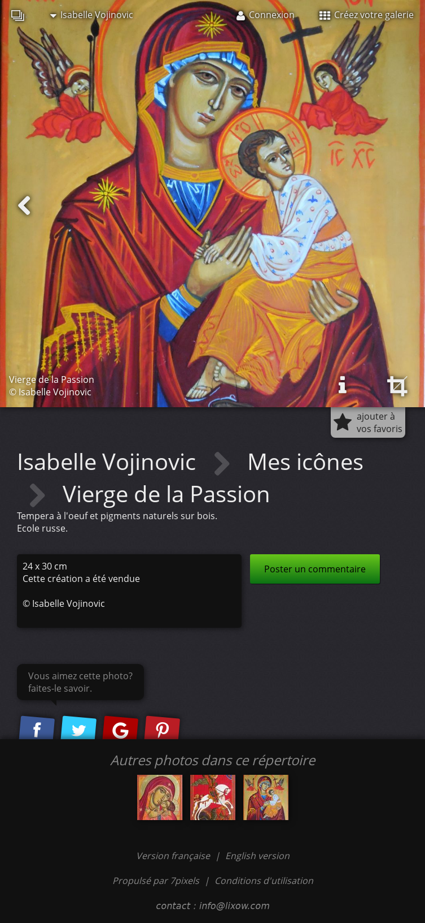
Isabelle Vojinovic (91, 14)
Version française (174, 855)
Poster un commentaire (315, 569)
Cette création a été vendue (81, 578)
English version (257, 855)
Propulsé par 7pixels (155, 880)
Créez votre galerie (366, 14)
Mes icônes (305, 461)
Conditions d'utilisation (263, 880)
